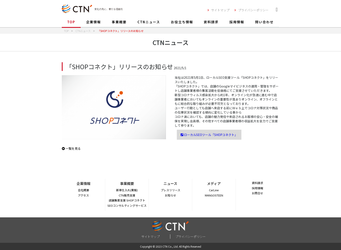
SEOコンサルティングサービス (127, 205)
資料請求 (211, 22)
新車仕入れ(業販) (127, 190)
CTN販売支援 (127, 195)
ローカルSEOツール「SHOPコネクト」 (209, 135)
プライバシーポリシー (253, 10)
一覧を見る (71, 148)
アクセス (83, 195)
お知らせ (170, 195)
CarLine (214, 190)
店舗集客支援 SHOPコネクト (127, 200)
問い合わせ (264, 22)
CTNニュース (148, 22)
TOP (71, 22)
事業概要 (119, 22)
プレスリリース (170, 190)
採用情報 (236, 22)
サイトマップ (220, 10)
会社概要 (83, 190)
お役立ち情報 (182, 22)
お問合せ (257, 193)
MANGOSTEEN (214, 195)
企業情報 (93, 22)
